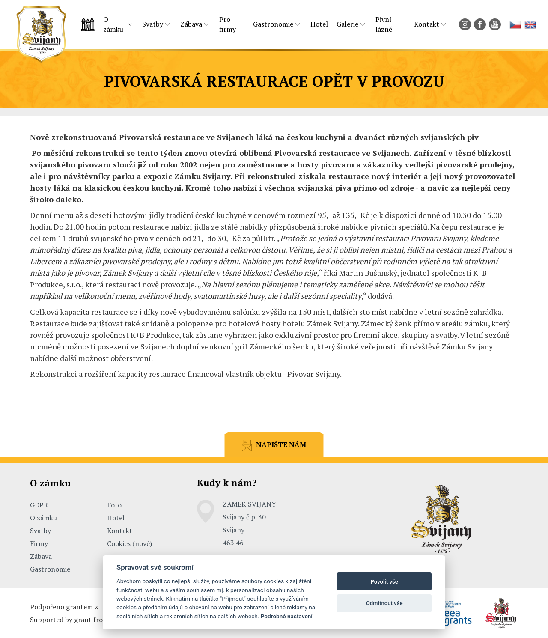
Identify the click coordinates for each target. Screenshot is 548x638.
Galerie (347, 24)
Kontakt (426, 24)
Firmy (39, 543)
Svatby (152, 24)
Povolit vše (384, 581)
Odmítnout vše (384, 603)
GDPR (39, 505)
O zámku (113, 24)
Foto (114, 505)
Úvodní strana (88, 24)
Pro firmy (227, 24)
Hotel (319, 24)
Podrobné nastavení (287, 616)
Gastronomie (273, 24)
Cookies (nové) (129, 543)
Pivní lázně (383, 24)
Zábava (191, 24)
